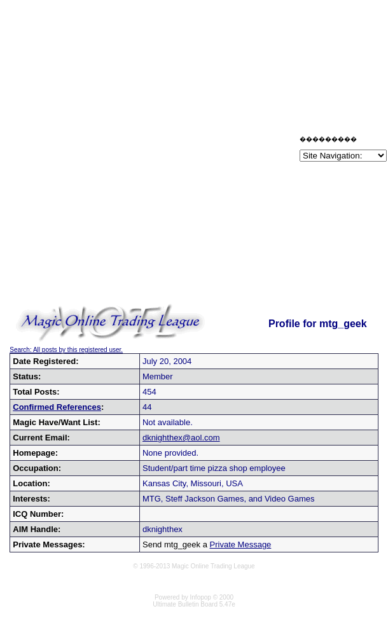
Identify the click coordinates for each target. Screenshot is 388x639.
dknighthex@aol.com (181, 437)
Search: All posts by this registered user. (66, 349)
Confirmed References (57, 407)
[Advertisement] (148, 151)
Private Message (241, 544)
